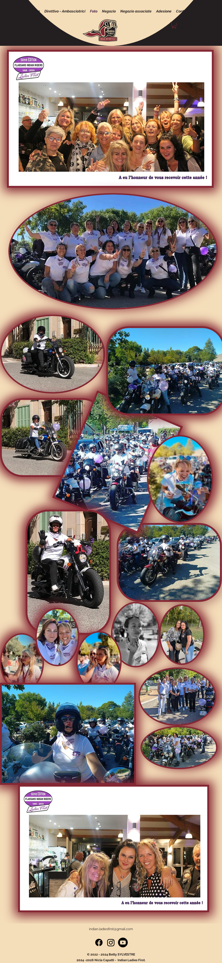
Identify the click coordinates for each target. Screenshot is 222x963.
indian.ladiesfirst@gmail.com (111, 929)
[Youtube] (123, 942)
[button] (174, 25)
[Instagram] (111, 942)
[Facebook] (99, 942)
